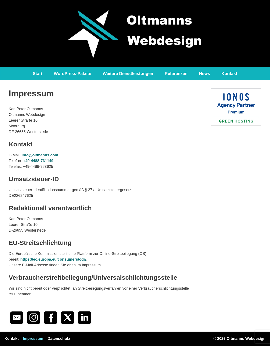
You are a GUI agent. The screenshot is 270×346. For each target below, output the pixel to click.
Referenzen (176, 73)
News (204, 73)
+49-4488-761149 (38, 161)
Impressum (33, 338)
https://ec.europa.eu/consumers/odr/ (53, 259)
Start (37, 73)
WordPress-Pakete (72, 73)
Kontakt (229, 73)
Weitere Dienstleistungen (128, 73)
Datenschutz (58, 338)
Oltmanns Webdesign (246, 338)
